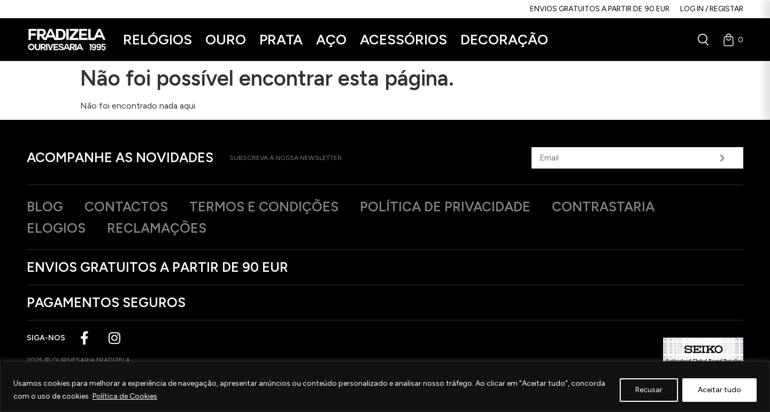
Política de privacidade (445, 207)
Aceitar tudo (719, 389)
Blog (45, 207)
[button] (157, 39)
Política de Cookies (125, 396)
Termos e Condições (263, 207)
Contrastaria (603, 207)
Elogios (56, 228)
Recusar (649, 389)
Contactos (126, 207)
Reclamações (156, 228)
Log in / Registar (711, 8)
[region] (385, 386)
